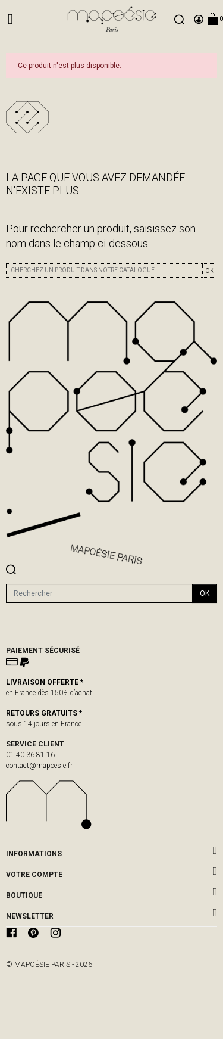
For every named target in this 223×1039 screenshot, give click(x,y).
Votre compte (34, 874)
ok (204, 593)
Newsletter (30, 916)
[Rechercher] (99, 593)
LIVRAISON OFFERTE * (44, 682)
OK (209, 270)
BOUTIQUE (24, 895)
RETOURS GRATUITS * (44, 713)
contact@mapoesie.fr (39, 765)
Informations (34, 854)
